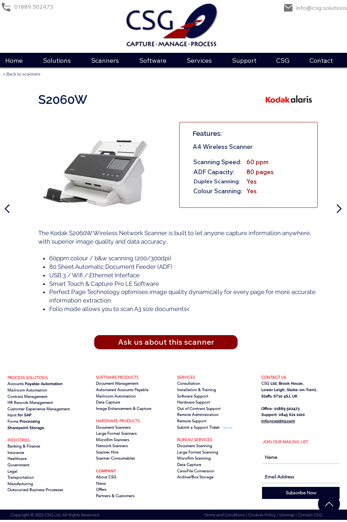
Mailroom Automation (116, 396)
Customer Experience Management (38, 408)
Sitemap (287, 514)
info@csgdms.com (278, 421)
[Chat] (329, 504)
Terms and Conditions (225, 514)
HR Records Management (30, 402)
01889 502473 (33, 6)
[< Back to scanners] (24, 74)
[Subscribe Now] (301, 493)
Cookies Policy (262, 514)
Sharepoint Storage (25, 428)
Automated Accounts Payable (122, 389)
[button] (61, 60)
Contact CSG (310, 514)
